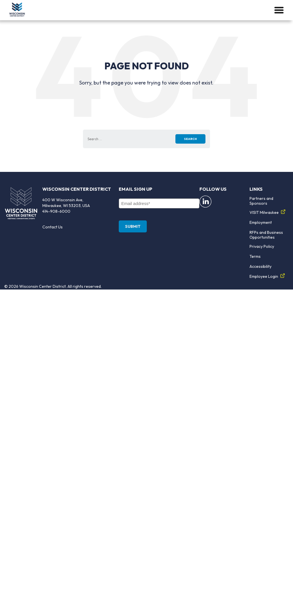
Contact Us (52, 227)
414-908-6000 (56, 211)
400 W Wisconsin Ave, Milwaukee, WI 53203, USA (66, 202)
